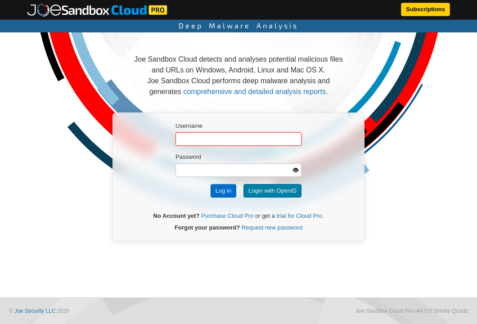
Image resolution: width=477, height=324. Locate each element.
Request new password (272, 227)
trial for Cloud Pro (299, 215)
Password (188, 156)
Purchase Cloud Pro (227, 215)
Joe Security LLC (34, 311)
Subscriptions (425, 9)
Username (189, 125)
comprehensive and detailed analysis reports (254, 91)
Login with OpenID (272, 190)
